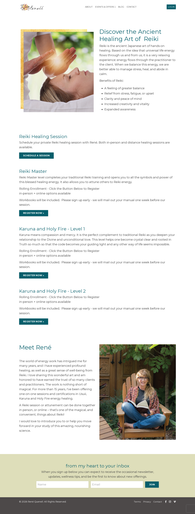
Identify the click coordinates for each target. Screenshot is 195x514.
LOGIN (171, 7)
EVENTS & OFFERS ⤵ (105, 7)
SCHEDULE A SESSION (36, 157)
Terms (137, 509)
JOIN (152, 492)
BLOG (121, 7)
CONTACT (132, 7)
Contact (158, 509)
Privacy (147, 509)
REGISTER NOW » (33, 215)
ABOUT (89, 7)
